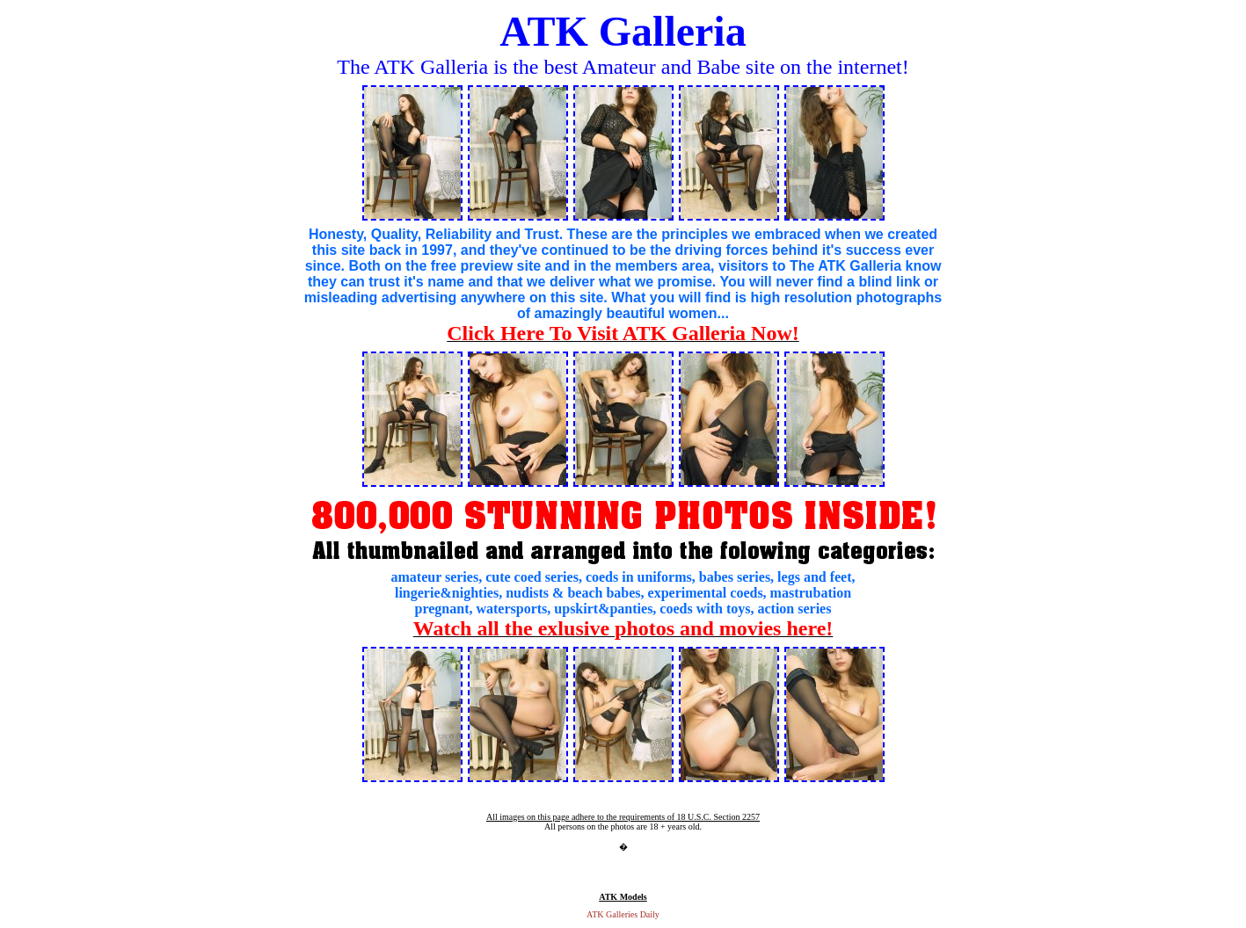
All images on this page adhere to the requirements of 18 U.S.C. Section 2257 (623, 817)
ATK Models (623, 897)
